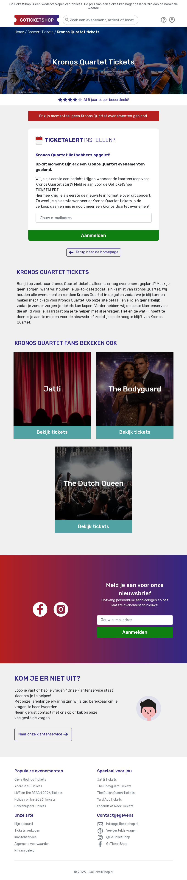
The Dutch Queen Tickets (116, 793)
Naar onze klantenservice (43, 734)
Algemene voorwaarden (32, 844)
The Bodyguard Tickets (114, 786)
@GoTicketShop (118, 837)
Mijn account (23, 824)
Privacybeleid (24, 850)
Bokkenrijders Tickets (30, 806)
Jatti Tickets (107, 780)
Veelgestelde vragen (121, 831)
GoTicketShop (116, 844)
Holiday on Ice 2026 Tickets (35, 800)
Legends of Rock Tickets (115, 806)
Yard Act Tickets (109, 800)
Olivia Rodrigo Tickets (30, 780)
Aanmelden (93, 235)
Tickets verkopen (27, 831)
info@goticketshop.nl (122, 824)
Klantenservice (25, 837)
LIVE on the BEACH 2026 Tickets (38, 793)
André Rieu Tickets (28, 786)
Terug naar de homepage (93, 252)
